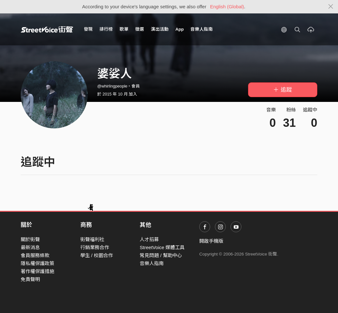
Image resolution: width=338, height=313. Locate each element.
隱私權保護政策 (37, 263)
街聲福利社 (92, 239)
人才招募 (149, 239)
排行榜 (106, 29)
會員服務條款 (35, 255)
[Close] (331, 7)
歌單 (124, 29)
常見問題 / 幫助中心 (161, 255)
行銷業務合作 (94, 247)
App (179, 29)
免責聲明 (30, 279)
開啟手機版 (211, 241)
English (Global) (227, 6)
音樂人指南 (201, 29)
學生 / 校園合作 (96, 255)
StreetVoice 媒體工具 (162, 247)
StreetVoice (47, 29)
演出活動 (160, 29)
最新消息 (30, 247)
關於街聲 (30, 239)
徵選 (139, 29)
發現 (88, 29)
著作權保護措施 (37, 271)
